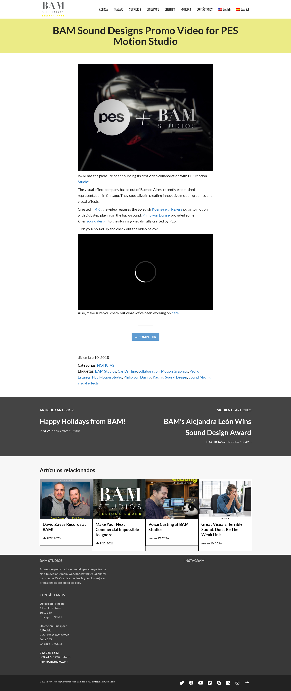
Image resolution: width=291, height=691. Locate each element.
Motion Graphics (174, 371)
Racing (158, 377)
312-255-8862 (49, 652)
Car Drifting (127, 371)
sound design (96, 221)
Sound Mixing (199, 377)
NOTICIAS (105, 365)
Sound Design (176, 377)
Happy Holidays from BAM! (83, 421)
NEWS (47, 431)
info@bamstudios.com (54, 661)
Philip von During (156, 215)
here (175, 313)
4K (97, 209)
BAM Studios (105, 371)
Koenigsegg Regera (167, 209)
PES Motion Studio (107, 377)
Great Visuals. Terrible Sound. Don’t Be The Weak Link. (222, 529)
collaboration (149, 371)
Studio (83, 181)
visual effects (88, 383)
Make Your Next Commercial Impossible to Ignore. (117, 529)
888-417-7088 (49, 657)
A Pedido (45, 630)
